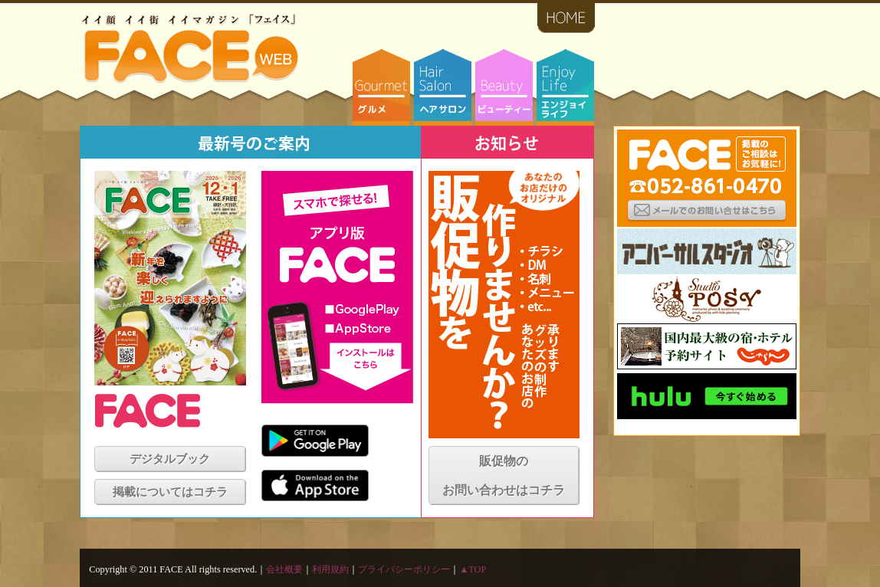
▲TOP (472, 569)
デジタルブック (170, 459)
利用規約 (330, 569)
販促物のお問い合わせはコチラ (503, 475)
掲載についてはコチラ (170, 492)
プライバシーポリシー (404, 569)
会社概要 (284, 569)
